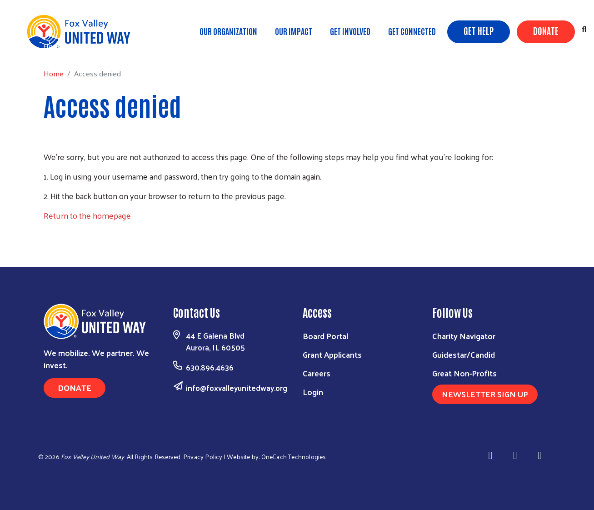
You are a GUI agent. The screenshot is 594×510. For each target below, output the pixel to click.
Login (313, 392)
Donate (546, 30)
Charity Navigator (463, 336)
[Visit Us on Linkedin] (516, 455)
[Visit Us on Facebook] (492, 455)
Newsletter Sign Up (485, 393)
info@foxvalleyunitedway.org (236, 388)
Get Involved (350, 30)
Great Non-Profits (464, 373)
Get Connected (412, 30)
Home (53, 45)
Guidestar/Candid (463, 354)
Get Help (479, 30)
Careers (316, 373)
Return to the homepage (87, 215)
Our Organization (228, 30)
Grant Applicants (332, 354)
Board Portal (325, 336)
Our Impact (293, 30)
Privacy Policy (203, 456)
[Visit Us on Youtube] (541, 455)
